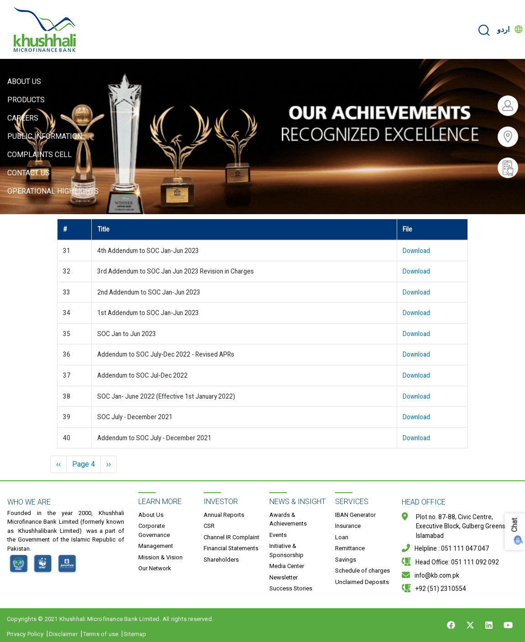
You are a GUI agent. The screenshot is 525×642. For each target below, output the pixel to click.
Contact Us (28, 172)
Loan (341, 537)
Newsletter (283, 577)
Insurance (348, 525)
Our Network (154, 568)
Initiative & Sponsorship (286, 550)
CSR (209, 525)
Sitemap (135, 634)
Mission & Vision (160, 557)
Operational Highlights (53, 191)
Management (155, 545)
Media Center (286, 566)
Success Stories (290, 588)
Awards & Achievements (288, 519)
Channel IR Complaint (231, 537)
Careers (22, 118)
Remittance (350, 548)
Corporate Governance (154, 530)
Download (416, 250)
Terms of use (100, 634)
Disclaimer (63, 634)
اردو (503, 29)
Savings (345, 559)
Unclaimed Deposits (362, 582)
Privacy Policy (25, 634)
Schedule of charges (362, 570)
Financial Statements (231, 548)
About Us (24, 81)
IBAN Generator (355, 514)
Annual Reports (224, 514)
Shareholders (221, 559)
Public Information (44, 136)
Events (278, 534)
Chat (514, 525)
